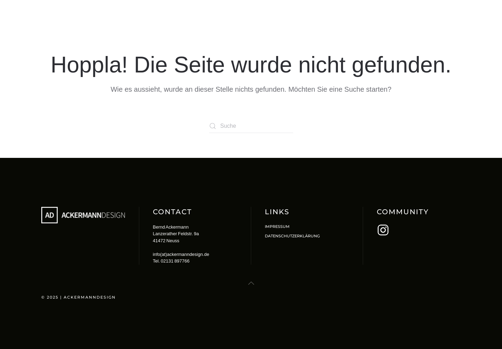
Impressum (277, 226)
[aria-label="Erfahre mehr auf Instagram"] (383, 230)
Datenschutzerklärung (292, 235)
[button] (251, 283)
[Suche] (251, 126)
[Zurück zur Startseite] (85, 14)
